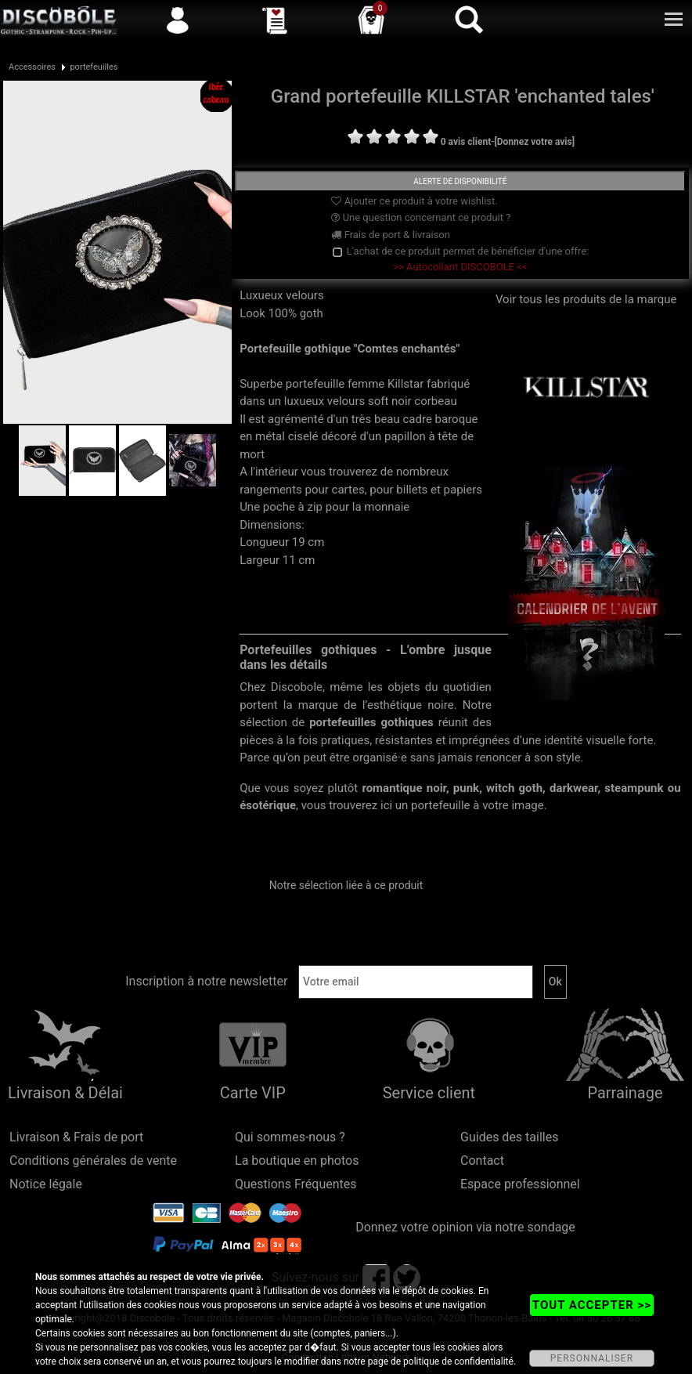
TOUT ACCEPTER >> (591, 1305)
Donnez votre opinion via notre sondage (465, 1227)
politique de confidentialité (458, 1361)
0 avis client (466, 141)
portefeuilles (93, 67)
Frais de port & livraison (390, 234)
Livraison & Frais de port (76, 1137)
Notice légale (45, 1184)
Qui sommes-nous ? (290, 1137)
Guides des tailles (509, 1137)
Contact (482, 1160)
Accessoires (32, 67)
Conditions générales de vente (93, 1160)
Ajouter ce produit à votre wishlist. (414, 201)
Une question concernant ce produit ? (420, 217)
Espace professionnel (520, 1184)
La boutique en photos (297, 1160)
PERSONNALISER (591, 1358)
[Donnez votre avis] (534, 141)
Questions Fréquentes (296, 1184)
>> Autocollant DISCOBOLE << (460, 267)
